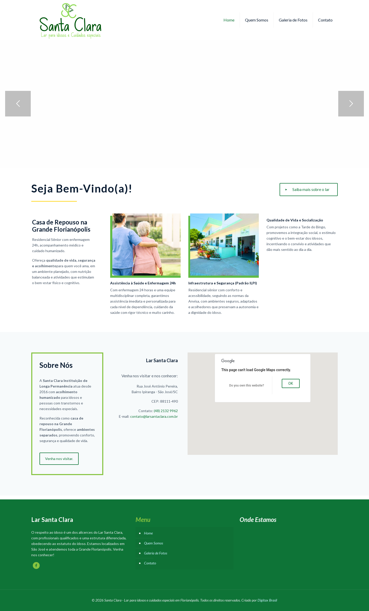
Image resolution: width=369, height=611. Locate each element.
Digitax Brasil (267, 600)
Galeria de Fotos (155, 553)
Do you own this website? (246, 385)
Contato (150, 563)
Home (148, 533)
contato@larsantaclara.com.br (154, 416)
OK (290, 383)
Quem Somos (153, 543)
